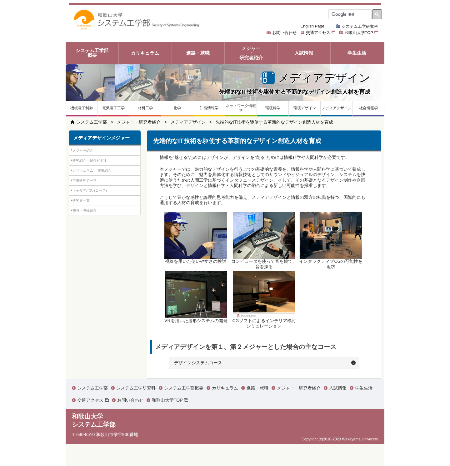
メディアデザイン (188, 122)
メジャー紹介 (88, 153)
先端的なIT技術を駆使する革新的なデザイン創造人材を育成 (274, 122)
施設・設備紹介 (90, 250)
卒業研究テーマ (90, 202)
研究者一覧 (86, 234)
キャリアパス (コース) (96, 218)
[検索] (349, 14)
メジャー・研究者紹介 (139, 122)
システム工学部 (91, 122)
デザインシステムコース (198, 362)
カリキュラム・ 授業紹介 (99, 186)
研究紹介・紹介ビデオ (96, 169)
